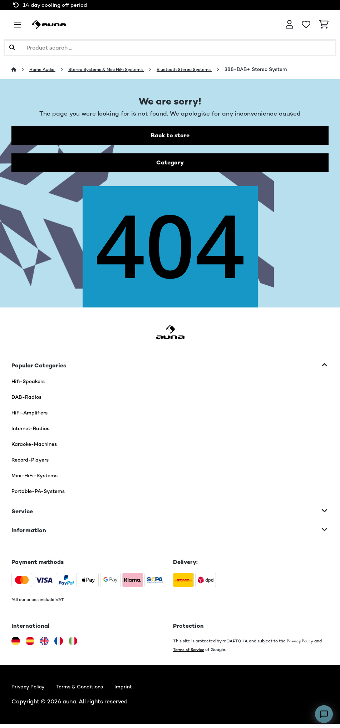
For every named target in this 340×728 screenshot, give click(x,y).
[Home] (20, 69)
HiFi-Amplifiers (32, 415)
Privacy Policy (301, 643)
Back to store (170, 136)
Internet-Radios (32, 431)
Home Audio (45, 69)
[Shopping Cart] (324, 24)
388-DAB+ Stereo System (282, 69)
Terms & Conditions (87, 690)
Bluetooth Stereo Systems (206, 69)
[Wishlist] (306, 24)
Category (170, 165)
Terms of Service (190, 652)
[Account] (289, 24)
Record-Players (32, 462)
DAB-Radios (28, 399)
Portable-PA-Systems (42, 494)
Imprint (135, 690)
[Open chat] (324, 714)
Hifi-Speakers (30, 384)
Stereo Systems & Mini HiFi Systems (117, 69)
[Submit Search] (12, 48)
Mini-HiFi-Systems (37, 478)
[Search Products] (170, 47)
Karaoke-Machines (37, 446)
